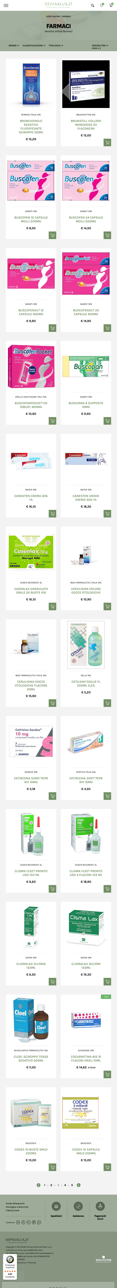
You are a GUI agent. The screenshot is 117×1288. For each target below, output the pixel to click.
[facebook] (23, 1222)
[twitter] (28, 1222)
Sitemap (32, 1262)
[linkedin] (18, 1222)
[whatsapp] (39, 1222)
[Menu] (5, 5)
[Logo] (58, 4)
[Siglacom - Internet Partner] (103, 1262)
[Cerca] (92, 5)
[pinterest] (34, 1222)
